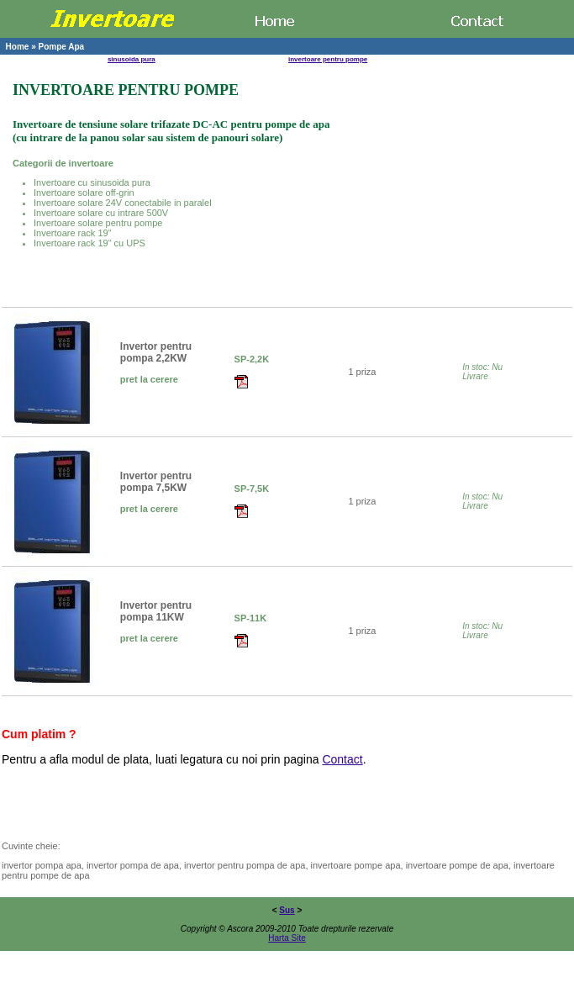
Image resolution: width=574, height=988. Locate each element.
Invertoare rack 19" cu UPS (89, 243)
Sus (286, 910)
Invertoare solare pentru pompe (98, 223)
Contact (342, 759)
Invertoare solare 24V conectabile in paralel (123, 203)
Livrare (475, 376)
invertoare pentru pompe (327, 59)
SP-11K (250, 618)
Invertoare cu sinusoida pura (92, 182)
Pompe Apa (61, 46)
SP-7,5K (252, 488)
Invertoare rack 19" (73, 233)
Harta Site (286, 938)
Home (17, 46)
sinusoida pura (131, 59)
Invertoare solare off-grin (84, 193)
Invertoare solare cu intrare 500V (101, 213)
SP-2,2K (252, 359)
